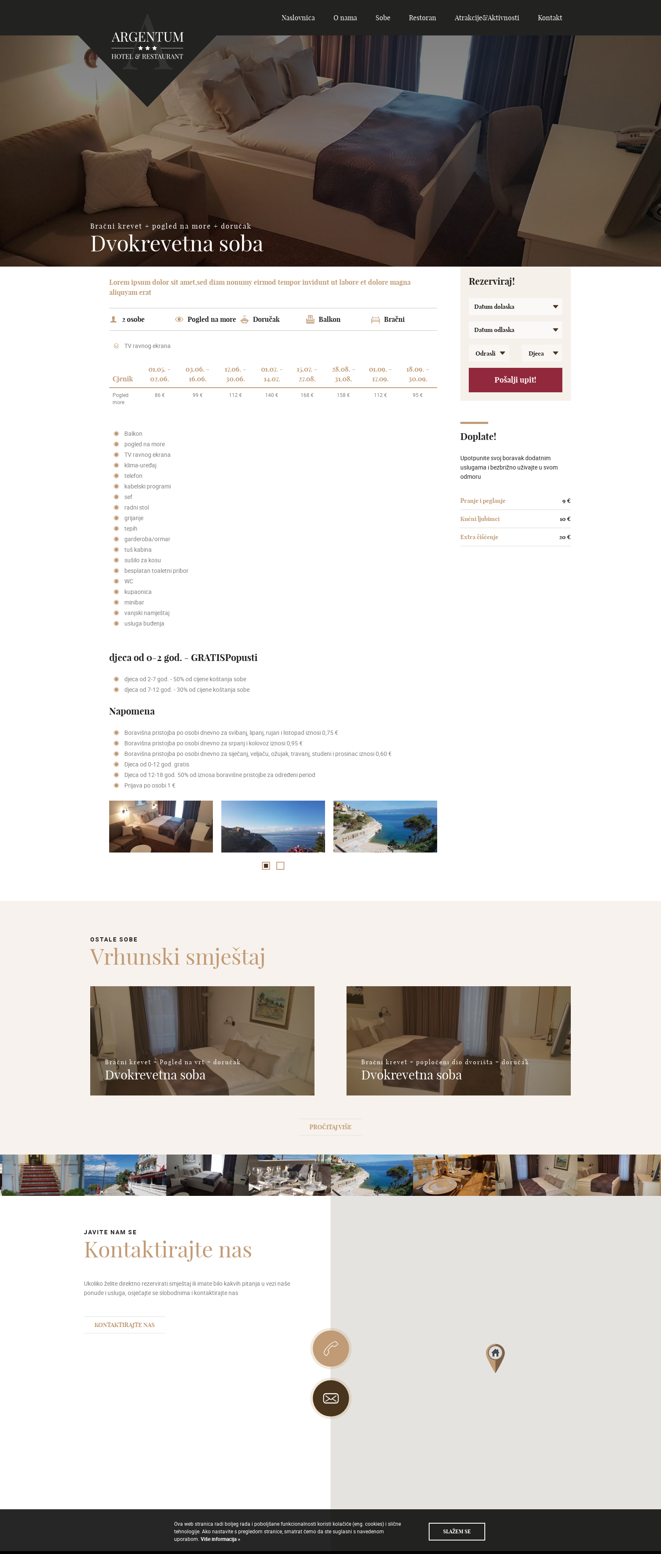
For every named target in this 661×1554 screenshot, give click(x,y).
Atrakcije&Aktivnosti (487, 17)
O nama (345, 17)
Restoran (422, 17)
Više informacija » (219, 1539)
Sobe (383, 17)
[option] (161, 827)
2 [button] (280, 865)
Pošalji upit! (515, 380)
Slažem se (457, 1531)
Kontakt (550, 17)
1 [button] (266, 865)
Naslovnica (298, 17)
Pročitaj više (330, 1127)
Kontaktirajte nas (124, 1325)
